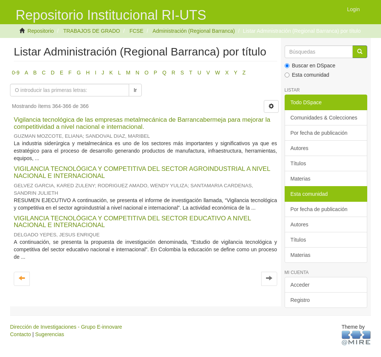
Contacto (20, 334)
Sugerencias (49, 334)
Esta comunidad (307, 75)
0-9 (15, 73)
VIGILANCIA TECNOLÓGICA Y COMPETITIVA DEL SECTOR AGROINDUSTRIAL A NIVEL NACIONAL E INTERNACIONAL (142, 172)
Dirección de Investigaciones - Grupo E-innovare (66, 327)
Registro (300, 300)
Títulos (298, 163)
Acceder (300, 285)
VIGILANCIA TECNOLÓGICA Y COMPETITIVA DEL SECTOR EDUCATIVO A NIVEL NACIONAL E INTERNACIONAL (132, 222)
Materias (301, 179)
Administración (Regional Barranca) (194, 31)
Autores (299, 148)
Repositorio (41, 31)
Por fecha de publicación (319, 133)
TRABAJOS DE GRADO (91, 31)
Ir (135, 90)
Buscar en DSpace (310, 65)
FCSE (136, 31)
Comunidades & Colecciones (324, 118)
